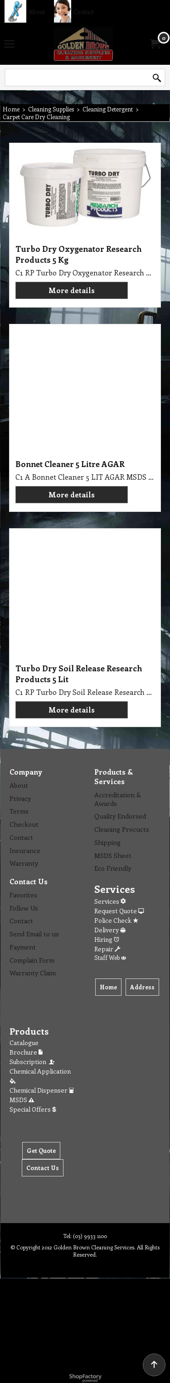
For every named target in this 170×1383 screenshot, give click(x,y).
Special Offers (33, 1109)
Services (110, 901)
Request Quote (119, 910)
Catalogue (24, 1042)
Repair (107, 948)
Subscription (33, 1061)
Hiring (106, 939)
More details (72, 290)
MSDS (22, 1099)
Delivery (110, 929)
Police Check (116, 920)
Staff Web (110, 957)
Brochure (26, 1052)
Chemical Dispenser (42, 1090)
